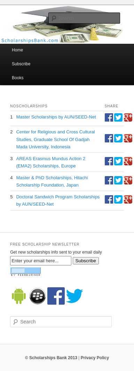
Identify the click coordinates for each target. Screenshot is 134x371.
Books (17, 77)
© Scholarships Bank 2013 (51, 357)
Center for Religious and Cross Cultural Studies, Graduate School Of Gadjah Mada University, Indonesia (55, 139)
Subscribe (21, 63)
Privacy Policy (95, 357)
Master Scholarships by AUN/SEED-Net (56, 116)
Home (17, 50)
